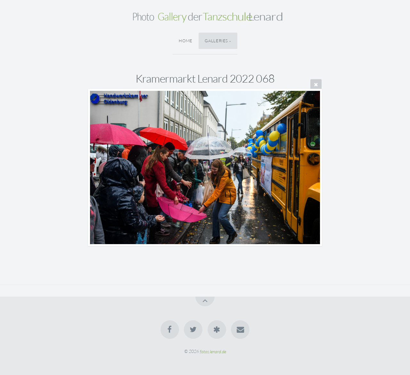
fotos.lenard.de (213, 351)
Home (186, 40)
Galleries (216, 40)
